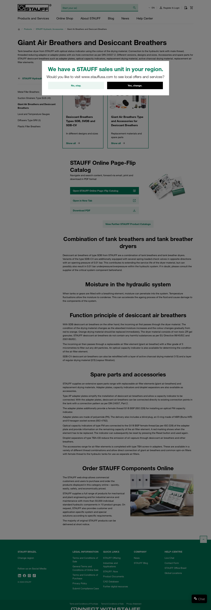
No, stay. (76, 85)
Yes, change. (135, 85)
